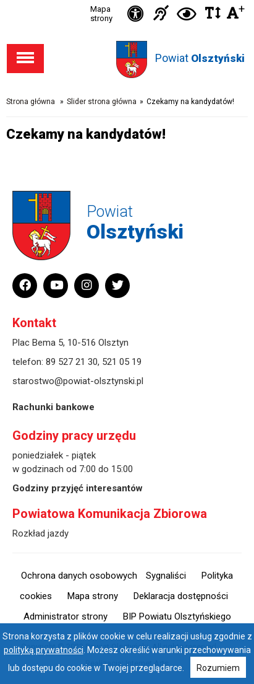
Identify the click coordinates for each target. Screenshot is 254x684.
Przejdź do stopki (127, 0)
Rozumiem (218, 668)
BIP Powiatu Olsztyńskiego (177, 616)
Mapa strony (101, 13)
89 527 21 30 (72, 361)
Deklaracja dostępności (180, 596)
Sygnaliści (166, 575)
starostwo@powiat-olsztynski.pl (77, 381)
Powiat (200, 57)
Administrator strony (65, 616)
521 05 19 (122, 361)
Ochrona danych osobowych (79, 575)
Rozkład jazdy (40, 533)
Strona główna (30, 101)
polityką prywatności (43, 650)
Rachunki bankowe (53, 407)
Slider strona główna (102, 101)
